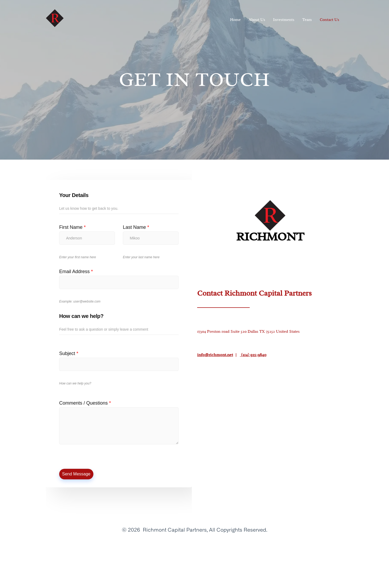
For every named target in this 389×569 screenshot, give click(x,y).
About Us (257, 19)
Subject (68, 353)
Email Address (76, 271)
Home (235, 19)
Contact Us (329, 19)
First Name (72, 227)
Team (307, 19)
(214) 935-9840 (253, 354)
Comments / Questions (85, 403)
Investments (283, 19)
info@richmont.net (215, 354)
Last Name (136, 227)
